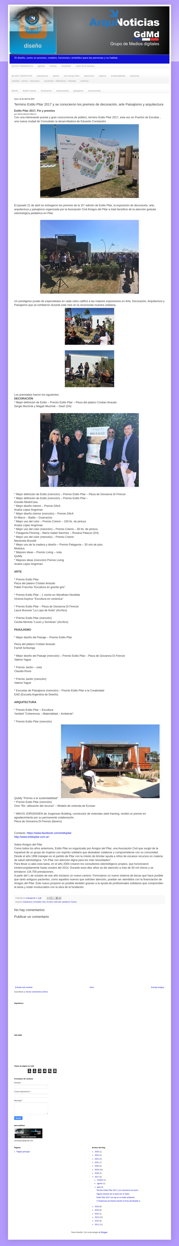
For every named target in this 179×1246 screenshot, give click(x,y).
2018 (97, 1173)
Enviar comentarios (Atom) (37, 992)
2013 (97, 1217)
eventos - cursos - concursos (25, 81)
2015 (97, 1210)
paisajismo (78, 91)
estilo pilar (57, 902)
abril (99, 1187)
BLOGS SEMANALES (22, 66)
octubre (100, 1180)
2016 (97, 1206)
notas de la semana (85, 66)
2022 (97, 1159)
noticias (53, 66)
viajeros (102, 76)
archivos (85, 81)
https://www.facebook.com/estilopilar (49, 833)
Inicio (92, 987)
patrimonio (89, 76)
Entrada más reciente (24, 987)
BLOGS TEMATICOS (22, 76)
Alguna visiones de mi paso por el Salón (112, 1194)
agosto (100, 1183)
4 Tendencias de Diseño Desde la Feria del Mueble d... (118, 1201)
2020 (97, 1166)
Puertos (74, 902)
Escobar (50, 902)
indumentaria (62, 91)
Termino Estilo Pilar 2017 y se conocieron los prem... (117, 1190)
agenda (41, 66)
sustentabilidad (118, 76)
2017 (97, 1177)
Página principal (23, 1152)
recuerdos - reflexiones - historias (60, 81)
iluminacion (46, 91)
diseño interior (29, 91)
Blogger (104, 1232)
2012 (97, 1221)
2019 (97, 1170)
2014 (97, 1214)
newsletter (66, 66)
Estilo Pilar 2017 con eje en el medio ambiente (115, 1197)
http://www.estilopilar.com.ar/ (31, 836)
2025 (97, 1152)
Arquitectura (27, 902)
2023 (97, 1155)
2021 (97, 1162)
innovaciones (94, 91)
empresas (134, 76)
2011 (97, 1224)
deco (44, 902)
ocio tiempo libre (71, 76)
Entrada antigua (157, 987)
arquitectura (42, 76)
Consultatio (37, 902)
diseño (56, 76)
